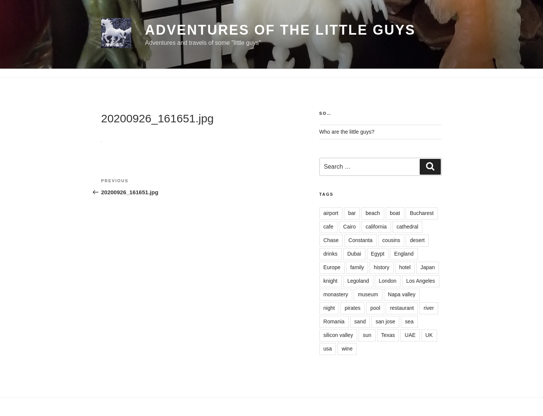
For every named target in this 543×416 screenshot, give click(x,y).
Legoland (358, 281)
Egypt (378, 254)
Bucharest (422, 213)
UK (429, 335)
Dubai (354, 254)
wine (347, 349)
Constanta (360, 240)
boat (395, 213)
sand (360, 321)
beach (372, 213)
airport (331, 213)
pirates (352, 308)
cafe (328, 227)
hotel (405, 267)
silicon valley (338, 335)
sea (409, 321)
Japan (427, 267)
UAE (410, 335)
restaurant (402, 308)
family (357, 267)
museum (368, 294)
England (403, 254)
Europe (332, 267)
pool (375, 308)
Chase (331, 240)
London (388, 281)
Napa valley (402, 294)
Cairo (349, 227)
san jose (385, 321)
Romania (334, 321)
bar (352, 213)
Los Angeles (420, 281)
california (376, 227)
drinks (330, 254)
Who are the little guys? (346, 132)
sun (367, 335)
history (381, 267)
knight (330, 281)
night (329, 308)
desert (417, 240)
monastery (336, 294)
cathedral (408, 227)
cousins (391, 240)
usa (328, 349)
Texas (388, 335)
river (428, 308)
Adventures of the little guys (280, 30)
